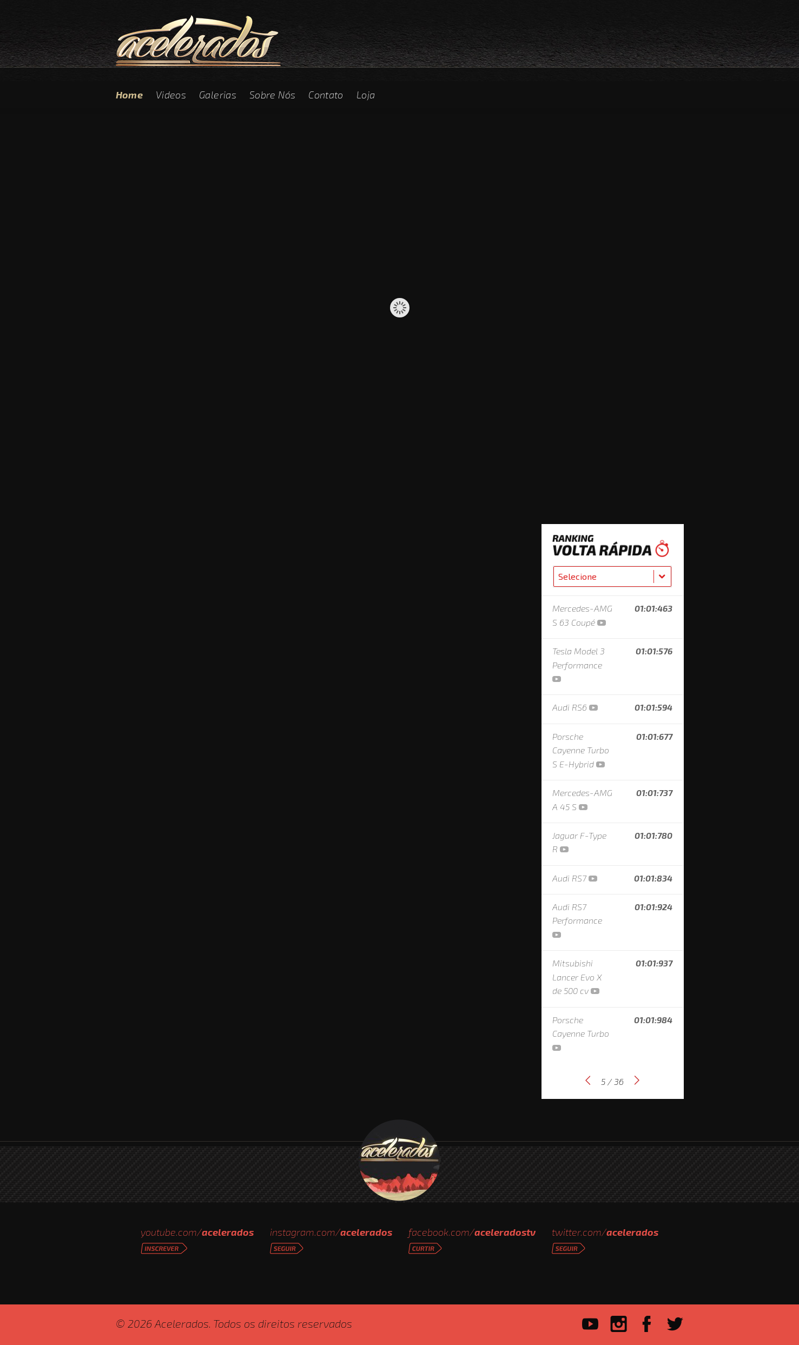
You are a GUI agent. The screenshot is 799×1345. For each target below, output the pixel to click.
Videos (171, 95)
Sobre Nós (272, 95)
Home (129, 95)
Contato (326, 95)
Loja (365, 95)
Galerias (217, 95)
